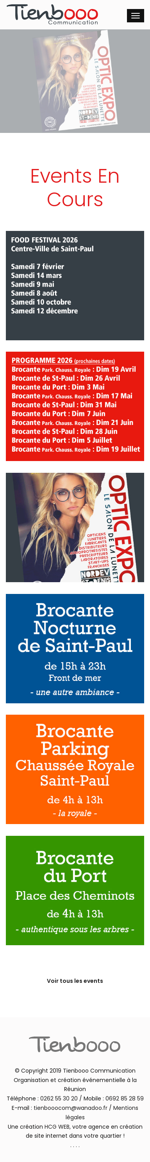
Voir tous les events (75, 981)
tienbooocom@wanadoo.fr (70, 1108)
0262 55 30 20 (59, 1098)
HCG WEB (57, 1127)
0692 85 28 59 (124, 1098)
